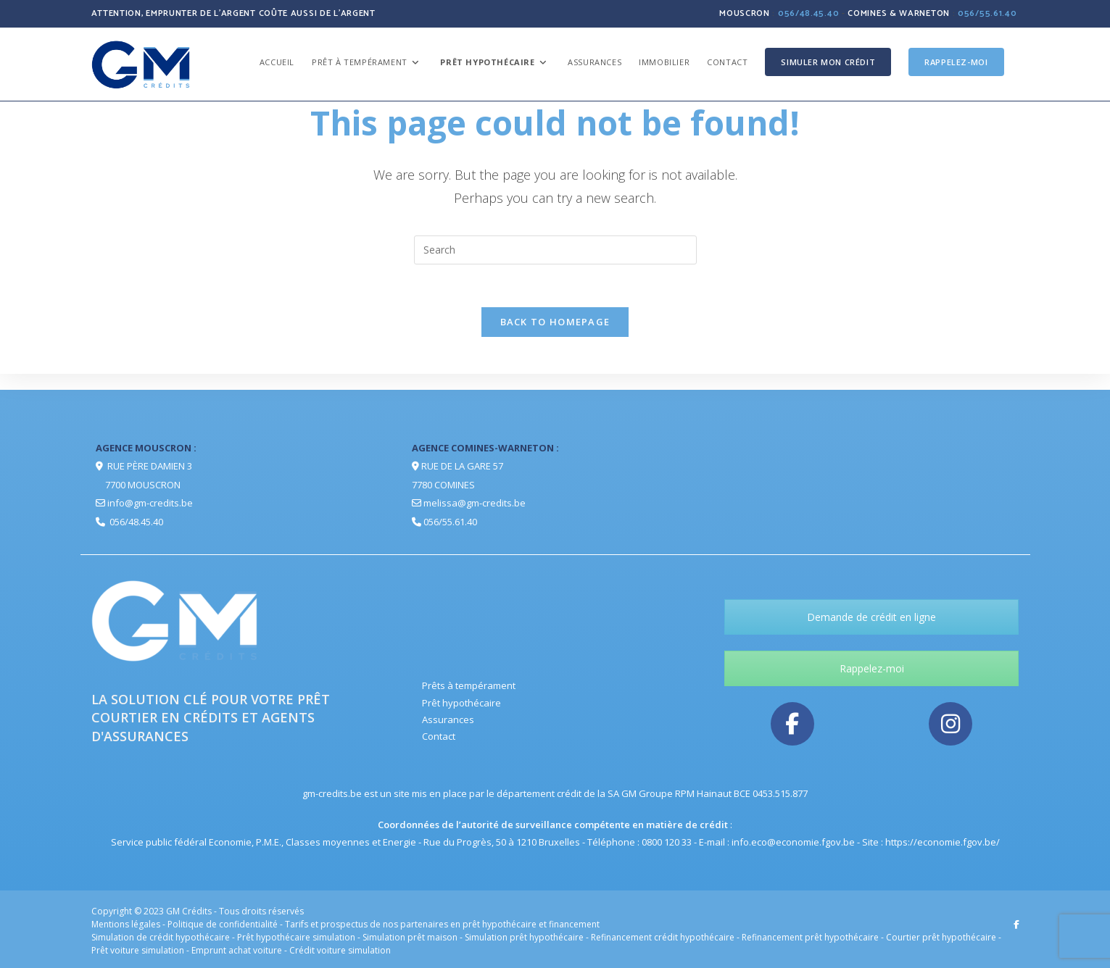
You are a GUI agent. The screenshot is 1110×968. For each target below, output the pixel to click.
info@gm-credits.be (150, 502)
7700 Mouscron (143, 484)
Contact (438, 736)
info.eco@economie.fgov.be (793, 841)
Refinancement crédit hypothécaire (662, 937)
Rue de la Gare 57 (462, 465)
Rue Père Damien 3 (149, 465)
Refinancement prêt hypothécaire (810, 937)
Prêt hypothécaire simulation (296, 937)
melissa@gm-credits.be (474, 502)
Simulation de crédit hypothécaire (160, 937)
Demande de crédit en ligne (871, 617)
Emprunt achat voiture (236, 950)
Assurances (448, 719)
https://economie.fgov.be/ (942, 841)
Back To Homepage (555, 323)
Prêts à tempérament (468, 685)
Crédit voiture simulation (340, 950)
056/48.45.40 (808, 13)
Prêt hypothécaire (461, 702)
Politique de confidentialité (223, 924)
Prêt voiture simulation (137, 950)
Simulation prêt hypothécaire (524, 937)
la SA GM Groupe (635, 793)
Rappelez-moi (872, 668)
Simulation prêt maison (410, 937)
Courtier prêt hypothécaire (941, 937)
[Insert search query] (555, 249)
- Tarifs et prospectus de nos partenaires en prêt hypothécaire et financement (440, 924)
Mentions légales (125, 924)
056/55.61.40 (987, 13)
